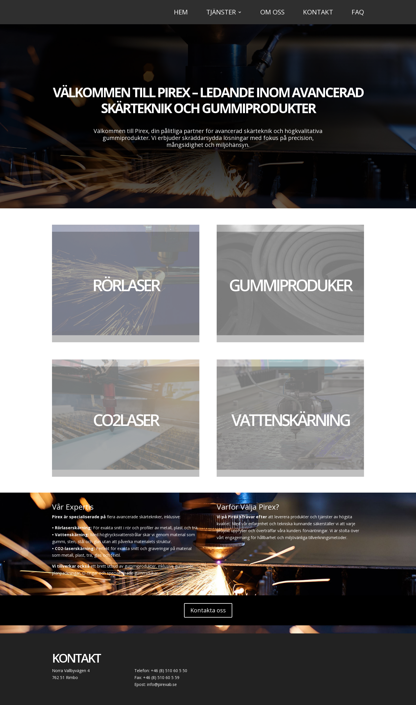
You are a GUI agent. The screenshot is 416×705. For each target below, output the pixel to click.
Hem (181, 13)
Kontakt (318, 13)
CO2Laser (125, 420)
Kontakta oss (208, 610)
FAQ (358, 13)
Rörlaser (125, 285)
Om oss (272, 13)
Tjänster (221, 13)
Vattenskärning (290, 420)
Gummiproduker (290, 285)
